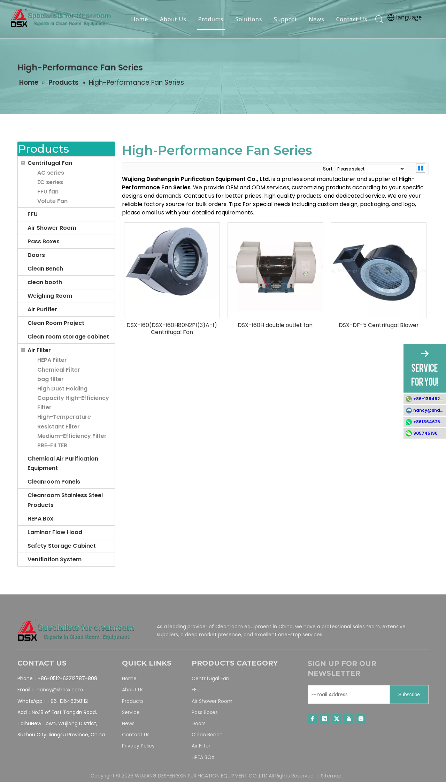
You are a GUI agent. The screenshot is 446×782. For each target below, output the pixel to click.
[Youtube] (348, 719)
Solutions (247, 19)
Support (284, 19)
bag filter (50, 379)
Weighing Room (50, 296)
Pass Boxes (44, 241)
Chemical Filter (58, 370)
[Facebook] (312, 719)
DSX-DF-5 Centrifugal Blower (379, 325)
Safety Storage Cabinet (62, 546)
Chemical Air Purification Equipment (63, 463)
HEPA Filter (52, 360)
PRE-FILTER (52, 445)
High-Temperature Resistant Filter (64, 421)
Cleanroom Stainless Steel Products (65, 500)
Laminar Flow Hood (55, 532)
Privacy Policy (138, 745)
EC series (50, 182)
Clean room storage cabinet (68, 337)
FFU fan (48, 192)
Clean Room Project (56, 323)
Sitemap (331, 775)
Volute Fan (52, 201)
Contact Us (350, 19)
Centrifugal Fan (50, 163)
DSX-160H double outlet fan (275, 325)
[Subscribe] (409, 694)
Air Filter (39, 350)
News (315, 19)
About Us (172, 19)
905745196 (425, 433)
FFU (33, 214)
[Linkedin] (324, 719)
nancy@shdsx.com (60, 689)
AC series (50, 173)
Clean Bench (45, 269)
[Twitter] (336, 719)
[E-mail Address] (347, 694)
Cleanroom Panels (54, 482)
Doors (36, 255)
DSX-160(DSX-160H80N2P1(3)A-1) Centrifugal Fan (171, 329)
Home (138, 19)
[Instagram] (361, 719)
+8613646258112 (429, 422)
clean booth (45, 282)
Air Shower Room (52, 228)
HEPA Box (40, 519)
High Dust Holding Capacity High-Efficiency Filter (73, 398)
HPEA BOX (203, 757)
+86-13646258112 (429, 399)
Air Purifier (42, 309)
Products (210, 19)
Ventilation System (55, 559)
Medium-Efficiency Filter (72, 436)
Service (131, 712)
